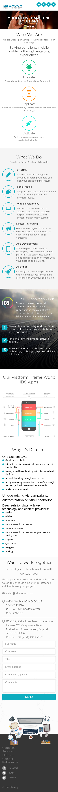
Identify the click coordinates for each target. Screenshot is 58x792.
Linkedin (9, 777)
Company (9, 747)
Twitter (8, 773)
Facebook (10, 768)
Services (8, 751)
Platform (8, 755)
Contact (7, 758)
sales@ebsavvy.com (19, 593)
